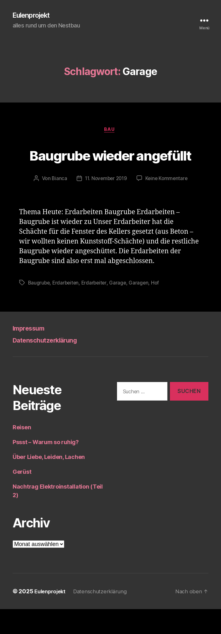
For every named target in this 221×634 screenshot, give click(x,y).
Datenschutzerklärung (52, 364)
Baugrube (39, 307)
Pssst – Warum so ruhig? (46, 467)
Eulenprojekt (34, 16)
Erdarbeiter (96, 307)
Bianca (57, 203)
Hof (158, 307)
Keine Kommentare (168, 203)
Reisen (22, 452)
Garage (120, 307)
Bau (110, 131)
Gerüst (22, 496)
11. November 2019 (105, 203)
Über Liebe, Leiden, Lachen (49, 481)
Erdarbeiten (67, 307)
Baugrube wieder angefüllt (110, 167)
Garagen (142, 307)
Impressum (32, 352)
